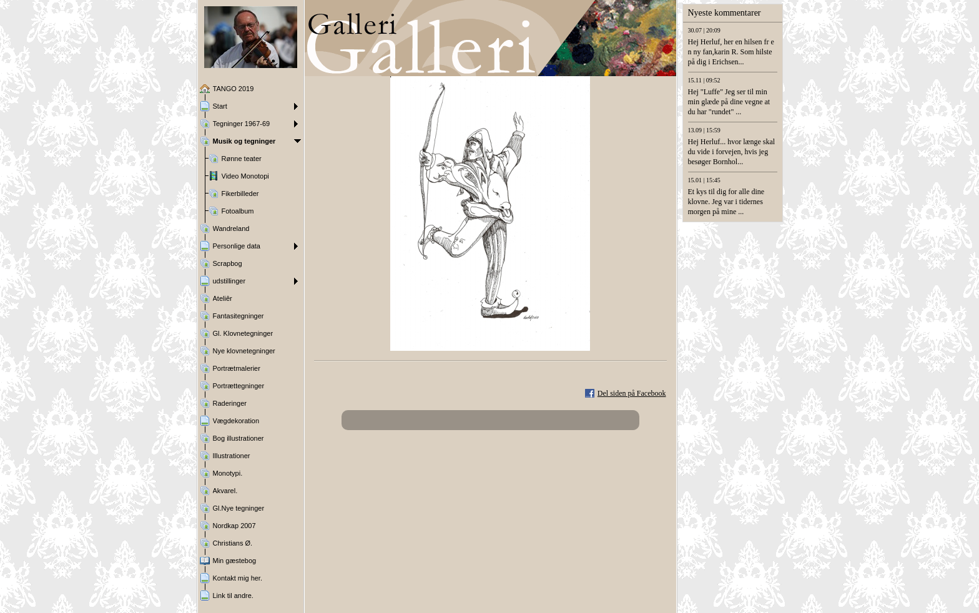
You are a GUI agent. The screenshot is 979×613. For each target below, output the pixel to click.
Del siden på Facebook (632, 393)
